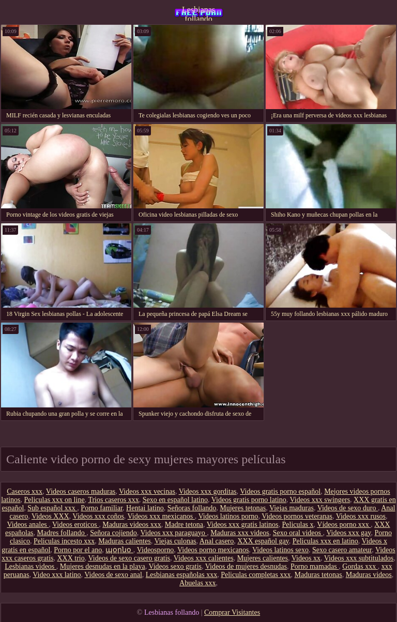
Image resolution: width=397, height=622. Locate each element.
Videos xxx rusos (361, 516)
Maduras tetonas (318, 575)
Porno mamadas (315, 566)
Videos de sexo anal (113, 575)
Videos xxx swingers (320, 500)
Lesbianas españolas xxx (181, 575)
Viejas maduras (291, 508)
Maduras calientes (124, 541)
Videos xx (306, 558)
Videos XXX (50, 516)
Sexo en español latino (175, 500)
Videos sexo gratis (175, 566)
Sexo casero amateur (342, 550)
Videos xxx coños (98, 516)
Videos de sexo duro (347, 508)
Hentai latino (145, 508)
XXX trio (70, 558)
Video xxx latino (57, 575)
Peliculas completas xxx (256, 575)
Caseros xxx (24, 491)
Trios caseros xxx (113, 500)
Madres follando (62, 533)
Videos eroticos (75, 524)
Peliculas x (298, 524)
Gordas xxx (359, 566)
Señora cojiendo (113, 533)
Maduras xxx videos (239, 533)
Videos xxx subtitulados (359, 558)
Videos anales (28, 524)
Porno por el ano (78, 550)
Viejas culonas (175, 541)
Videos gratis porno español (280, 491)
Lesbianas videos (30, 566)
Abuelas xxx (197, 583)
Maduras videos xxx (131, 524)
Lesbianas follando (198, 13)
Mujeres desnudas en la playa (102, 566)
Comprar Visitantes (232, 612)
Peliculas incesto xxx (64, 541)
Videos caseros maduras (80, 491)
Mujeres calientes (262, 558)
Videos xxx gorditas (208, 491)
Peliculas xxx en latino (325, 541)
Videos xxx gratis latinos (243, 524)
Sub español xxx (52, 508)
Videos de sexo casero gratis (129, 558)
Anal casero (217, 541)
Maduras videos (369, 575)
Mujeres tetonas (243, 508)
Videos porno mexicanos (213, 550)
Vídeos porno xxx (344, 524)
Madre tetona (184, 524)
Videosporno (155, 550)
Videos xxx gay (348, 533)
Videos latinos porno (228, 516)
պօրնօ (119, 550)
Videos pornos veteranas (297, 516)
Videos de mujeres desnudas (246, 566)
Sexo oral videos (298, 533)
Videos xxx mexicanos (161, 516)
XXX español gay (262, 541)
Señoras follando (191, 508)
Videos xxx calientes (204, 558)
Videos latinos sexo (280, 550)
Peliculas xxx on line (54, 500)
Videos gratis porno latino (248, 500)
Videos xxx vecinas (147, 491)
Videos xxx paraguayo (174, 533)
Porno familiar (102, 508)
